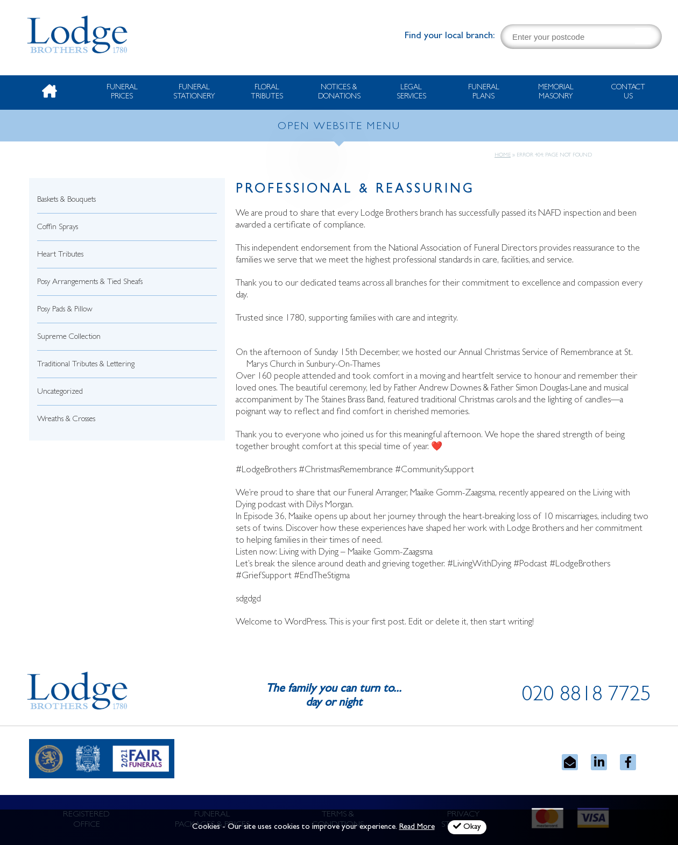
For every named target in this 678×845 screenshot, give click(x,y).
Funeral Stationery (194, 92)
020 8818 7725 (586, 696)
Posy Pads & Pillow (65, 310)
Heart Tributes (60, 255)
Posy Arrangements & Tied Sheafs (90, 283)
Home (503, 155)
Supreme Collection (69, 337)
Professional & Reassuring (355, 190)
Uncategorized (60, 392)
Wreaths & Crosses (66, 420)
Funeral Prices (122, 92)
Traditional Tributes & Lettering (86, 365)
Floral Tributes (267, 92)
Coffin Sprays (57, 228)
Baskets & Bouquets (66, 200)
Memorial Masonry (556, 92)
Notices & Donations (339, 92)
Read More (417, 827)
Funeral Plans (483, 92)
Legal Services (411, 92)
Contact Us (628, 92)
